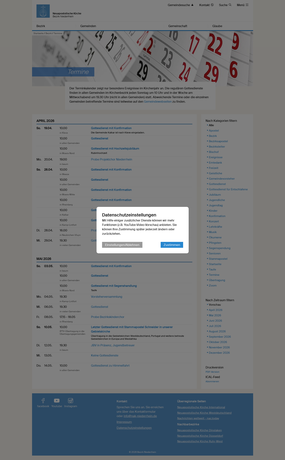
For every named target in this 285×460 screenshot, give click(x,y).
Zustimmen (172, 245)
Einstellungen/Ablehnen (122, 245)
